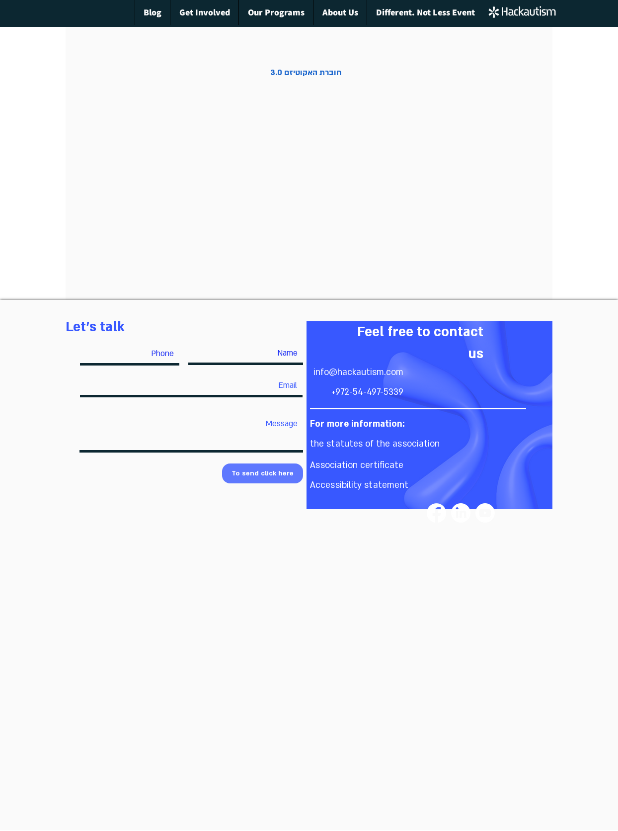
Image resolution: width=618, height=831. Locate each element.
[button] (375, 444)
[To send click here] (262, 473)
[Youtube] (485, 513)
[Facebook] (436, 513)
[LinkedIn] (460, 513)
